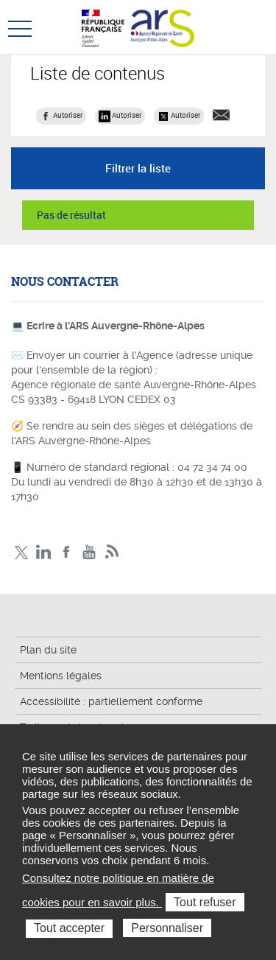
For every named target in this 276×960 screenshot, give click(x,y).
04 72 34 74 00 (212, 467)
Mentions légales (61, 676)
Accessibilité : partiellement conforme (111, 701)
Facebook (67, 552)
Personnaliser (167, 928)
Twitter (21, 552)
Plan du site (48, 650)
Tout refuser (205, 902)
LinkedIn (44, 552)
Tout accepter (69, 928)
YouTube (89, 552)
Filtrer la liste (138, 168)
